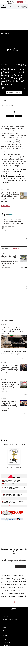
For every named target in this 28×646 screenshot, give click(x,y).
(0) (25, 359)
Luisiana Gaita (5, 267)
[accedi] (25, 2)
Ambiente (5, 33)
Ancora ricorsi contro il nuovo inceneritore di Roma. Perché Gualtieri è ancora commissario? (14, 221)
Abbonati (19, 2)
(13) (25, 267)
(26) (25, 413)
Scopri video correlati (14, 92)
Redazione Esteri (6, 359)
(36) (25, 88)
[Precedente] (20, 239)
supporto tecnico (8, 597)
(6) (5, 230)
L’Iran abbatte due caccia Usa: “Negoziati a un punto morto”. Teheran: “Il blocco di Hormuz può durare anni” (12, 330)
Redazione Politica (6, 376)
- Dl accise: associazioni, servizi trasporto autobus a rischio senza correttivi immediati (13, 488)
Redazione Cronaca (7, 395)
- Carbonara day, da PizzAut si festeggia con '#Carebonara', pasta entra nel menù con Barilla (12, 495)
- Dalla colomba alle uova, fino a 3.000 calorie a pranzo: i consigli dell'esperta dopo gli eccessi (12, 481)
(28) (25, 376)
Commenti (4, 100)
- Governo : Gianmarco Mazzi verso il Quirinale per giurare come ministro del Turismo (13, 502)
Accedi (8, 566)
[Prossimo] (25, 239)
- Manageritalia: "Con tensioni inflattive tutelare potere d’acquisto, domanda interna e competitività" (14, 491)
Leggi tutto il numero (14, 467)
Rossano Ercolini (9, 226)
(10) (25, 395)
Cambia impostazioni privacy (10, 619)
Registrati (20, 566)
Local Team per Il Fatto (6, 88)
